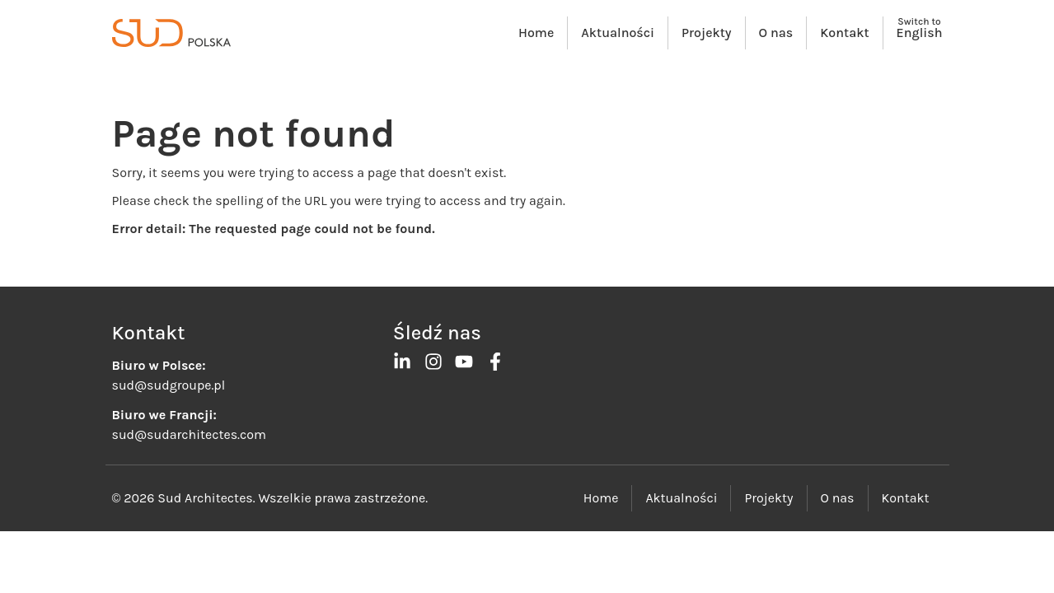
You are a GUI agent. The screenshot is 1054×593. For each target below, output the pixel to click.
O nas (776, 32)
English (920, 32)
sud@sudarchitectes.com (189, 434)
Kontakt (844, 32)
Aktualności (617, 32)
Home (536, 32)
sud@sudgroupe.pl (169, 385)
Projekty (706, 32)
